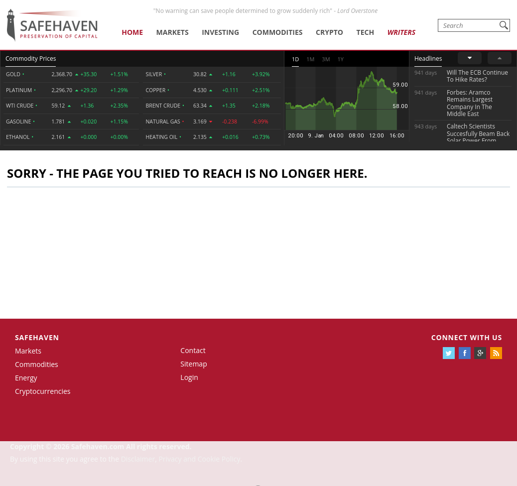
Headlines (428, 58)
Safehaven (37, 337)
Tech (366, 32)
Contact (192, 350)
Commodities (278, 32)
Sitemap (193, 363)
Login (189, 377)
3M (326, 59)
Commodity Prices (30, 58)
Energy (26, 377)
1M (310, 59)
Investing (220, 32)
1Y (341, 59)
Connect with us (466, 337)
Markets (172, 32)
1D (295, 59)
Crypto (329, 32)
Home (132, 32)
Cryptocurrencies (43, 391)
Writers (401, 32)
